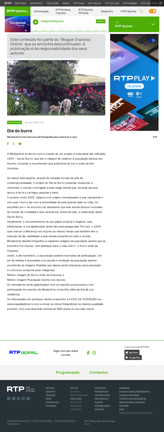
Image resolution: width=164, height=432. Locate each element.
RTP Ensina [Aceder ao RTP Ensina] (130, 3)
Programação (68, 372)
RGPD (121, 409)
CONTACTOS (100, 388)
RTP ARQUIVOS (52, 402)
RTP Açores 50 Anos (86, 11)
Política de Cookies (42, 421)
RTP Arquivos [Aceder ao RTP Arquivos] (149, 3)
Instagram (18, 398)
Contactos (98, 372)
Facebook (9, 398)
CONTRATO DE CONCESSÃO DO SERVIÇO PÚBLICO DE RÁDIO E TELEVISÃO (132, 402)
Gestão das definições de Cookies (135, 413)
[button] (141, 11)
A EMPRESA (124, 388)
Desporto (107, 11)
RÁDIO (48, 398)
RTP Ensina (51, 406)
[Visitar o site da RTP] (8, 3)
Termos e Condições (65, 421)
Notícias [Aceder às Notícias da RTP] (20, 3)
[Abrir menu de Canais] (133, 24)
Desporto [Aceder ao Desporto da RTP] (36, 3)
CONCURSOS (76, 398)
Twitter (13, 398)
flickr (28, 398)
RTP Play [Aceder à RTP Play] (79, 3)
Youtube (23, 398)
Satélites (99, 409)
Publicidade (13, 424)
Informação (41, 11)
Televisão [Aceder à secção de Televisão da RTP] (52, 3)
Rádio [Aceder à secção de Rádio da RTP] (66, 3)
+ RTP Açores (128, 11)
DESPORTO (50, 391)
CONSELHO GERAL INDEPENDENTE (134, 391)
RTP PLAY (74, 388)
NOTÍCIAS (50, 388)
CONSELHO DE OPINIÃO (129, 395)
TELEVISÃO (50, 395)
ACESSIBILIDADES (102, 406)
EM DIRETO (75, 391)
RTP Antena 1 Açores (63, 11)
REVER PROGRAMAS (79, 395)
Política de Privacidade (19, 421)
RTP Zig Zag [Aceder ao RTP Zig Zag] (112, 3)
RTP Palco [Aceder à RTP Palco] (95, 3)
